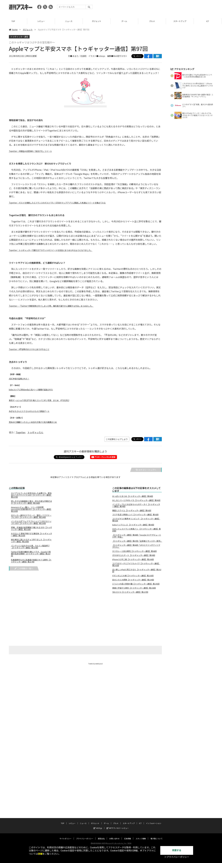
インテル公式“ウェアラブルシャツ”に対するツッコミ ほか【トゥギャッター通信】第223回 (31, 522)
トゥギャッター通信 (19, 36)
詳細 (40, 854)
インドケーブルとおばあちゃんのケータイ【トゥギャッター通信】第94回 (136, 505)
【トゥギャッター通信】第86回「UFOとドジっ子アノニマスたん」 (136, 546)
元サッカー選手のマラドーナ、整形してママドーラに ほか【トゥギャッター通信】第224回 (31, 516)
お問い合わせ (114, 836)
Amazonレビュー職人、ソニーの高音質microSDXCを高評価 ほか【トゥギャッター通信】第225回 (31, 509)
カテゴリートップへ (146, 469)
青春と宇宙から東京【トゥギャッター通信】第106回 (134, 588)
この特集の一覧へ (24, 568)
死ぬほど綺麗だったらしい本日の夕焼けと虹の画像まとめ (33, 422)
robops (101, 56)
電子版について (156, 836)
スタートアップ (180, 21)
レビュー (41, 21)
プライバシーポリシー (84, 836)
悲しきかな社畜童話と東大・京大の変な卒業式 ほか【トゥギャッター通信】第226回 (31, 502)
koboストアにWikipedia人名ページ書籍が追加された (31, 389)
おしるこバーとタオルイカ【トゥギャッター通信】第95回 (136, 500)
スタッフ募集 (141, 836)
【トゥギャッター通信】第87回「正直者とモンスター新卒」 (137, 541)
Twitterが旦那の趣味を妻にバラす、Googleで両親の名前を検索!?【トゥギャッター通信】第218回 (31, 554)
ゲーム (125, 21)
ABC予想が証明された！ (19, 378)
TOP (14, 21)
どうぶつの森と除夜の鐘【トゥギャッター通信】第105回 (135, 584)
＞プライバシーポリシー (176, 857)
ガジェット (97, 21)
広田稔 (83, 56)
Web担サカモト (120, 56)
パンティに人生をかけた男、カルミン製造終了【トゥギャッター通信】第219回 (30, 547)
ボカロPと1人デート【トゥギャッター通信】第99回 (133, 555)
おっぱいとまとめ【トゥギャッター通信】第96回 (132, 496)
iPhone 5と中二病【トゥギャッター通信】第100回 (133, 559)
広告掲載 (127, 836)
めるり (75, 56)
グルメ (152, 21)
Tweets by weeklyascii (95, 664)
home (13, 29)
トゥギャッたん (35, 432)
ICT (208, 21)
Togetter (20, 432)
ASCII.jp (97, 825)
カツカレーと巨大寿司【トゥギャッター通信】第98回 (134, 551)
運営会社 (101, 836)
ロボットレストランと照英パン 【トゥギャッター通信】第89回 (136, 530)
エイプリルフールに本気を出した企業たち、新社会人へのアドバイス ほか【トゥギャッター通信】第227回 (31, 495)
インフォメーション (153, 820)
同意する (176, 850)
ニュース (69, 21)
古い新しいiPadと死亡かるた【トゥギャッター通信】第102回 (136, 571)
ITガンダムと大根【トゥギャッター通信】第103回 (132, 576)
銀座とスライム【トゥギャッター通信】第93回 (131, 510)
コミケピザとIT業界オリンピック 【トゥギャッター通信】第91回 (136, 520)
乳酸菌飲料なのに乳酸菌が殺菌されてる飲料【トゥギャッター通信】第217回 (31, 561)
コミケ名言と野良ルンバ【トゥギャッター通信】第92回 (135, 515)
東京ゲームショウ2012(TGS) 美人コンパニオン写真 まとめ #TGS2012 (39, 400)
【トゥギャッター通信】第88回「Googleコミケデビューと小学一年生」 (136, 536)
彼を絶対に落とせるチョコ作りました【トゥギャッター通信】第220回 (31, 541)
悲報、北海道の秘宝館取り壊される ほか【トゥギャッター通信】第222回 (31, 528)
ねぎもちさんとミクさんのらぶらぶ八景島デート (29, 411)
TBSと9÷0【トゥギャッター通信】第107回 (130, 592)
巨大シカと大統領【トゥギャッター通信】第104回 (133, 580)
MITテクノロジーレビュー (117, 825)
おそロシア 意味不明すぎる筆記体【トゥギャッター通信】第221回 (31, 535)
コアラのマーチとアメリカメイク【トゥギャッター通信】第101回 (136, 564)
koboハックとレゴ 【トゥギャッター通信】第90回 (133, 525)
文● (70, 56)
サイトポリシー (65, 836)
